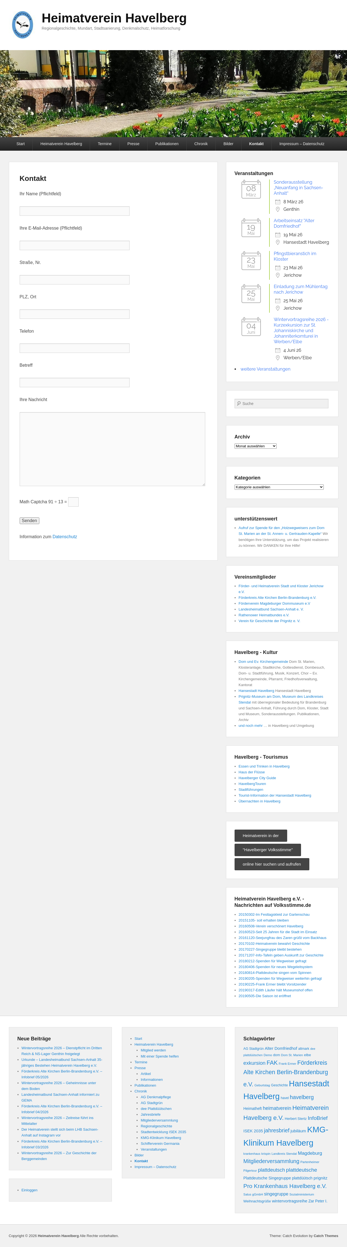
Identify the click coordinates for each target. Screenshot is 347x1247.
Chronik (201, 144)
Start (21, 144)
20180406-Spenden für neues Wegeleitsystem (276, 967)
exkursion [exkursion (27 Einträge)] (254, 1063)
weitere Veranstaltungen (266, 369)
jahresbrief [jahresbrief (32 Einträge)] (276, 1130)
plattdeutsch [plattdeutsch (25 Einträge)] (271, 1170)
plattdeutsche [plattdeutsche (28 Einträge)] (301, 1170)
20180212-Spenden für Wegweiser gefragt (273, 961)
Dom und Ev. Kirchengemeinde (263, 662)
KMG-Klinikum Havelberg (161, 1138)
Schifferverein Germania (160, 1143)
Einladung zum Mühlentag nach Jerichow (301, 289)
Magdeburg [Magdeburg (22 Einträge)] (310, 1153)
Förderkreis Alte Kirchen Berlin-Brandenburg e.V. (278, 598)
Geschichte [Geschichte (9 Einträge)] (279, 1085)
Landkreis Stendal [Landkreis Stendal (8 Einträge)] (284, 1153)
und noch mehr (251, 725)
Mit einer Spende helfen (160, 1056)
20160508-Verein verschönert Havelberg (271, 926)
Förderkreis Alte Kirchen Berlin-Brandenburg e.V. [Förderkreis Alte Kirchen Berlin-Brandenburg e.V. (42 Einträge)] (285, 1073)
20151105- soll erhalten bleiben (264, 920)
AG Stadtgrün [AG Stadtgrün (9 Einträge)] (253, 1049)
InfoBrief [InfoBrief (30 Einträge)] (318, 1118)
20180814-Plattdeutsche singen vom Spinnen (275, 973)
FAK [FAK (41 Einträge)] (272, 1062)
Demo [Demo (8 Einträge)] (268, 1055)
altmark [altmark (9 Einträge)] (303, 1049)
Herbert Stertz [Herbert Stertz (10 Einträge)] (296, 1119)
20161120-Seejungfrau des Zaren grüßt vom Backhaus (283, 938)
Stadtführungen (251, 789)
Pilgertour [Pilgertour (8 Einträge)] (250, 1170)
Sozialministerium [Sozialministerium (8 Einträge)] (301, 1194)
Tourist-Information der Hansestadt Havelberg (275, 795)
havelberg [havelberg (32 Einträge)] (302, 1097)
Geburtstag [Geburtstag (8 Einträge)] (262, 1085)
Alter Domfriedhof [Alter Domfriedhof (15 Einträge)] (281, 1048)
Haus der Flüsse (252, 772)
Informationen (152, 1079)
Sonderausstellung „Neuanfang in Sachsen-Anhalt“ (298, 187)
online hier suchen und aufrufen (272, 864)
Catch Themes (326, 1236)
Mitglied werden (153, 1050)
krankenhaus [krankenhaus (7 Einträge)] (251, 1153)
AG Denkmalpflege (156, 1097)
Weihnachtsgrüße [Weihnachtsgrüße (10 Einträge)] (257, 1201)
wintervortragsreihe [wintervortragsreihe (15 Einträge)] (289, 1201)
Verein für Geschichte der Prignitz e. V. (269, 621)
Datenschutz (65, 536)
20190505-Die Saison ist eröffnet (265, 996)
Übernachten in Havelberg (260, 801)
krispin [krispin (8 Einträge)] (266, 1153)
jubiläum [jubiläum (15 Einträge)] (298, 1130)
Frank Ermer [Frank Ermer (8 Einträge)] (287, 1063)
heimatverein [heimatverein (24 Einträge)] (277, 1108)
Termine (105, 144)
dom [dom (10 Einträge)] (276, 1055)
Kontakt (256, 144)
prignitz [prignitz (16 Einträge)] (320, 1178)
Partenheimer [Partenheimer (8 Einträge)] (309, 1162)
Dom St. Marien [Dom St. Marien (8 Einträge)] (292, 1055)
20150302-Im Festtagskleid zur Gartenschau (274, 914)
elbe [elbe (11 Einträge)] (307, 1055)
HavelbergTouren (252, 784)
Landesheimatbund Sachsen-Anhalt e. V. (271, 609)
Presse (133, 144)
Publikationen (167, 144)
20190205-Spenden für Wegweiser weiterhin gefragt (280, 978)
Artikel (146, 1074)
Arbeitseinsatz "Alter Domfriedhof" (294, 223)
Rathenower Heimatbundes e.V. (264, 615)
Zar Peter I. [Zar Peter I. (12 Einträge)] (318, 1201)
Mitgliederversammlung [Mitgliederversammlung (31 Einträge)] (271, 1161)
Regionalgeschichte (156, 1126)
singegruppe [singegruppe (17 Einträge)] (276, 1194)
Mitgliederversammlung (159, 1120)
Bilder (228, 144)
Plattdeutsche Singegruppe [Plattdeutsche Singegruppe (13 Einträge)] (267, 1178)
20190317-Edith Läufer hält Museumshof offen (276, 990)
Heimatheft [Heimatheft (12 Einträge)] (252, 1109)
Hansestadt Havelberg (256, 691)
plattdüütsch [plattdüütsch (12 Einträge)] (302, 1178)
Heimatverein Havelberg (114, 18)
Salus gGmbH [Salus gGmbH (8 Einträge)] (253, 1194)
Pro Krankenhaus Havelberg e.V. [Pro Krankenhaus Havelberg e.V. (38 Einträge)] (285, 1186)
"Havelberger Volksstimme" (268, 849)
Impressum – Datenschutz (302, 144)
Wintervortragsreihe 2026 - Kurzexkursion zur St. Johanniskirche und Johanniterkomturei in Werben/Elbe (301, 330)
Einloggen (30, 1190)
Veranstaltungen (154, 1149)
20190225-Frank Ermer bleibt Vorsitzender (273, 984)
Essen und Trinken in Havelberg (264, 766)
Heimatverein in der (261, 835)
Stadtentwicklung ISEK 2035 (163, 1132)
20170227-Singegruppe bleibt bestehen (270, 949)
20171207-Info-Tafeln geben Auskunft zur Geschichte (281, 955)
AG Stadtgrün (152, 1103)
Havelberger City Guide (257, 778)
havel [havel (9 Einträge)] (285, 1098)
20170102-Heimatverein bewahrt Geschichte (274, 943)
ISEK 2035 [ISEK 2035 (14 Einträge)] (253, 1131)
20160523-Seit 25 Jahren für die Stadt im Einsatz (278, 932)
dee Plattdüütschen (156, 1109)
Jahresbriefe (151, 1114)
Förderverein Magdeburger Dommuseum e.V (274, 603)
